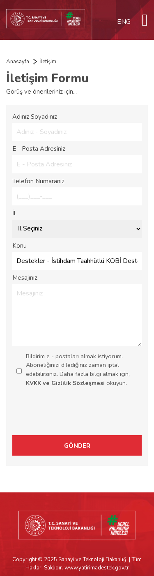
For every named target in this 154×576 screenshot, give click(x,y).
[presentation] (85, 414)
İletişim (47, 61)
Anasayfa (17, 61)
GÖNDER (77, 446)
